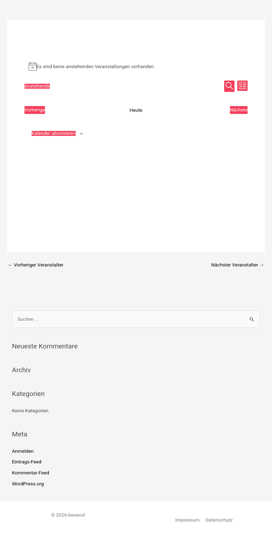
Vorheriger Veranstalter (35, 265)
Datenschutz (219, 520)
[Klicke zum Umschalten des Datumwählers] (37, 86)
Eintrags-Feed (26, 461)
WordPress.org (28, 483)
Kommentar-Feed (30, 472)
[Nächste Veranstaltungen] (239, 110)
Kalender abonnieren (54, 133)
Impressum (187, 520)
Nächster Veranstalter (237, 265)
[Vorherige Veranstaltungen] (34, 110)
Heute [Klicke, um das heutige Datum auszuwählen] (136, 110)
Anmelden (23, 451)
